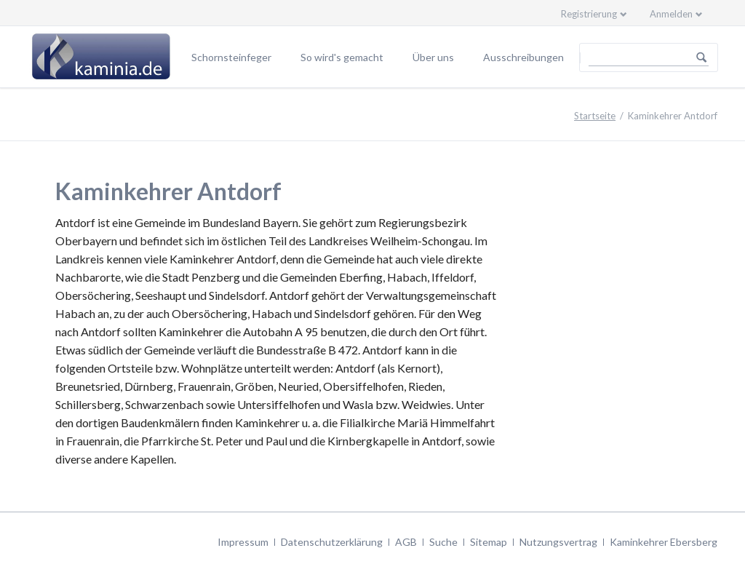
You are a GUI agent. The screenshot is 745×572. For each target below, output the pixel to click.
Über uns (433, 57)
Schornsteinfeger (231, 57)
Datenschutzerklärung (332, 542)
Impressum (243, 542)
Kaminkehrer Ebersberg (663, 542)
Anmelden (671, 14)
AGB (406, 542)
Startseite (594, 116)
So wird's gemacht (341, 57)
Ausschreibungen (523, 57)
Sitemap (488, 542)
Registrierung (589, 14)
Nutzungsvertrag (558, 542)
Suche (443, 542)
